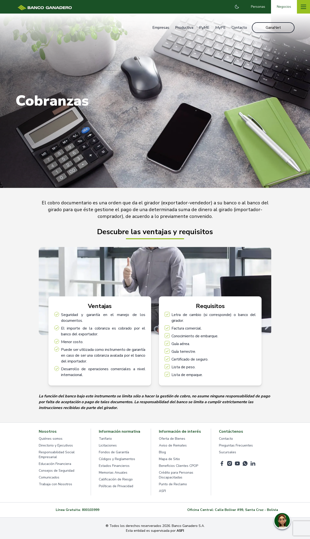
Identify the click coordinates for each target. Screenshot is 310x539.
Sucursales (227, 452)
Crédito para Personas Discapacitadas (176, 475)
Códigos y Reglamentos (117, 459)
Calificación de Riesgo (116, 479)
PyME (204, 27)
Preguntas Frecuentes (236, 445)
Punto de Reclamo (173, 484)
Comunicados (49, 477)
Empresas (160, 27)
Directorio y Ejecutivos (56, 445)
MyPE (220, 27)
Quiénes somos (50, 438)
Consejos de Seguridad (56, 470)
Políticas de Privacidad (116, 486)
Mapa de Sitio (169, 459)
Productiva (184, 27)
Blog (162, 452)
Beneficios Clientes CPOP (178, 465)
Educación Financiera (55, 464)
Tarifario (105, 438)
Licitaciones (108, 445)
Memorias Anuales (113, 472)
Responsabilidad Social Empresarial (57, 454)
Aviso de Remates (173, 445)
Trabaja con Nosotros (55, 484)
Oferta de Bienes (172, 438)
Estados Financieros (114, 465)
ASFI (162, 491)
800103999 (90, 510)
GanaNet (273, 27)
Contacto (239, 27)
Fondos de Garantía (114, 452)
